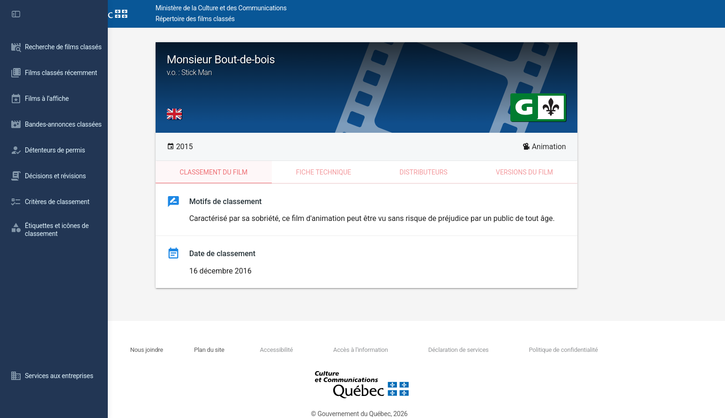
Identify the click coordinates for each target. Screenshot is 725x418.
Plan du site (262, 349)
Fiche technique (373, 172)
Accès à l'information (409, 349)
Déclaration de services (506, 349)
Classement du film (264, 172)
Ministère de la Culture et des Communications (276, 8)
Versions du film (574, 172)
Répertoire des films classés (250, 19)
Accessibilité (327, 349)
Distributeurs (473, 172)
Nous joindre (201, 349)
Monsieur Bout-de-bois (416, 65)
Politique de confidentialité (609, 349)
